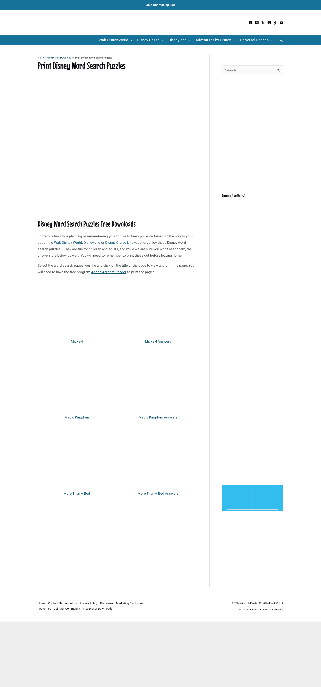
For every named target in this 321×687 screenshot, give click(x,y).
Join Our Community (67, 608)
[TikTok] (275, 23)
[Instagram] (257, 23)
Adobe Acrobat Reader (108, 272)
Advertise (45, 608)
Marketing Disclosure (129, 603)
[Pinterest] (269, 23)
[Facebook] (251, 23)
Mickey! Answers (158, 341)
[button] (281, 40)
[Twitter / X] (263, 23)
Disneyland (179, 40)
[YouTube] (281, 23)
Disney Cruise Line (119, 242)
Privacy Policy (88, 603)
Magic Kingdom (76, 417)
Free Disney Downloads (60, 57)
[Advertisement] (117, 542)
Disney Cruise (150, 40)
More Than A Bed (76, 493)
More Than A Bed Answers (158, 493)
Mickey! (77, 341)
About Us (71, 603)
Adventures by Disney (216, 40)
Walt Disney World (116, 40)
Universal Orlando (257, 40)
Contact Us (55, 603)
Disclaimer (106, 603)
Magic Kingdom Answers (158, 417)
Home (41, 57)
